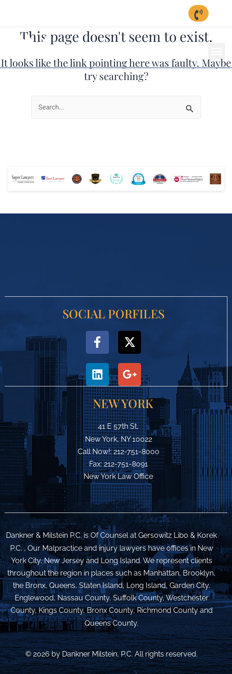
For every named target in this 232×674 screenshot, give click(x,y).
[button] (217, 51)
